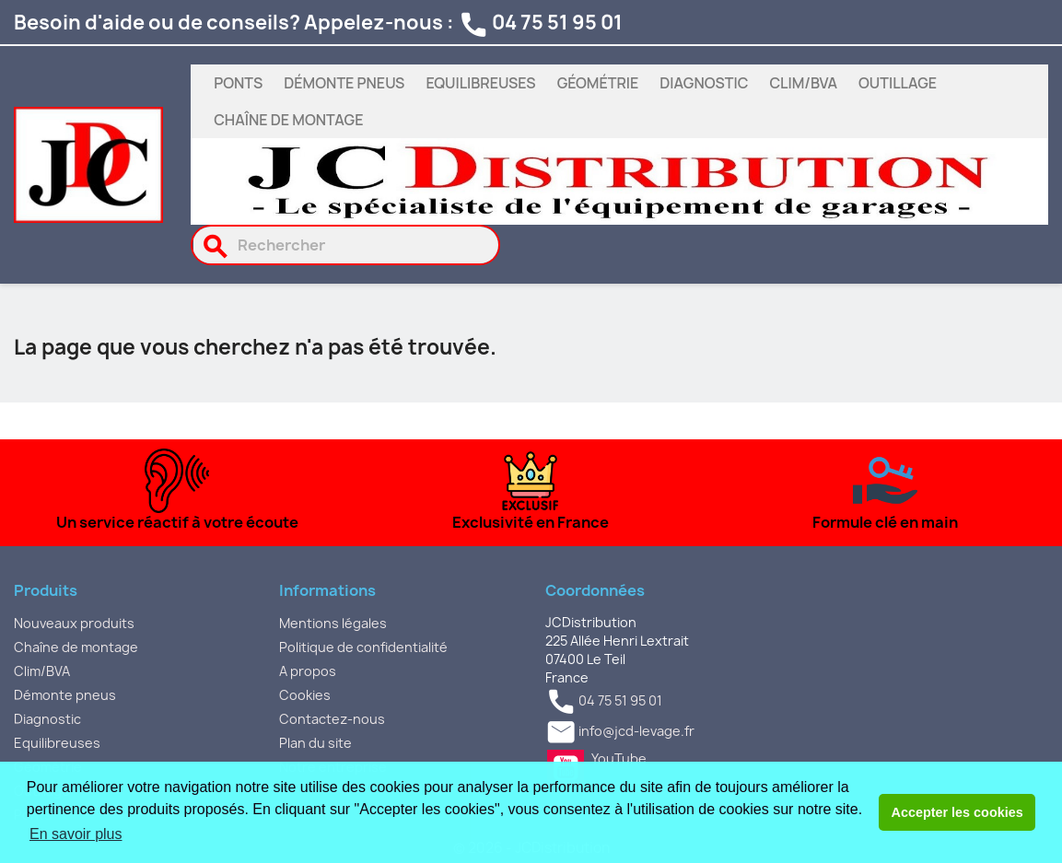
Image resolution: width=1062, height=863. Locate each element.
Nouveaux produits (74, 623)
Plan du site (315, 743)
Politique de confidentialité (363, 647)
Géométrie (598, 83)
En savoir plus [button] (76, 834)
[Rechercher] (345, 245)
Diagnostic (703, 83)
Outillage (897, 83)
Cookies (305, 695)
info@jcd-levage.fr (636, 732)
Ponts (238, 83)
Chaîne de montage (288, 120)
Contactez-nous (332, 719)
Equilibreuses (480, 83)
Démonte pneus (344, 83)
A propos (307, 671)
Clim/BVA (803, 83)
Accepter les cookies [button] (957, 812)
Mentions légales (333, 623)
